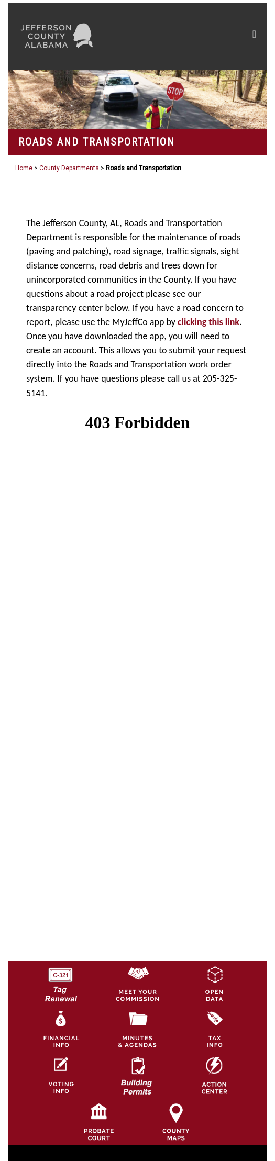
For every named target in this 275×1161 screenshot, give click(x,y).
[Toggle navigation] (254, 36)
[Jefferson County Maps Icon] (176, 1121)
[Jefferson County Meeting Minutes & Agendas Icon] (137, 1029)
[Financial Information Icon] (60, 1029)
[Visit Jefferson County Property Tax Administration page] (214, 1029)
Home (23, 168)
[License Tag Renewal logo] (60, 981)
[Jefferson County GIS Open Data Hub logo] (214, 983)
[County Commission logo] (137, 983)
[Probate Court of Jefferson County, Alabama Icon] (99, 1121)
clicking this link (208, 322)
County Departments (69, 168)
